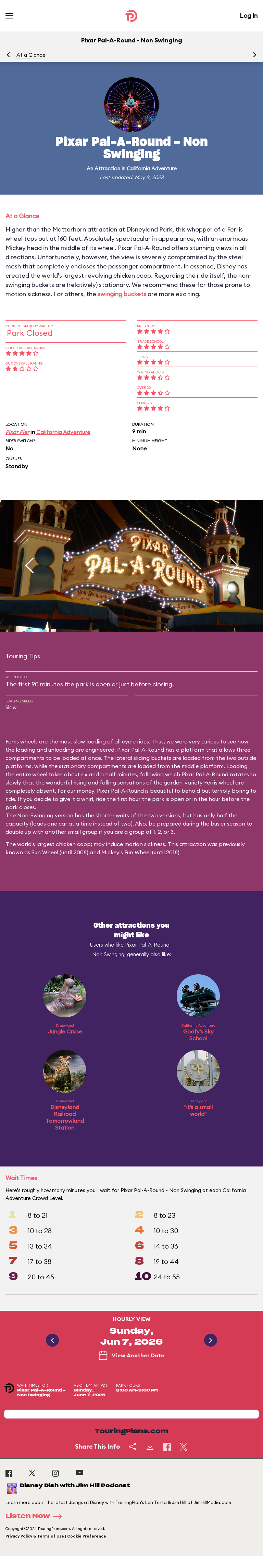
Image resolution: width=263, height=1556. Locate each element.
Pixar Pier (17, 431)
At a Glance (31, 55)
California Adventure (152, 168)
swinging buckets (122, 294)
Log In (249, 15)
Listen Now (35, 1516)
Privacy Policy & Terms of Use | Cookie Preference (55, 1536)
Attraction (107, 168)
